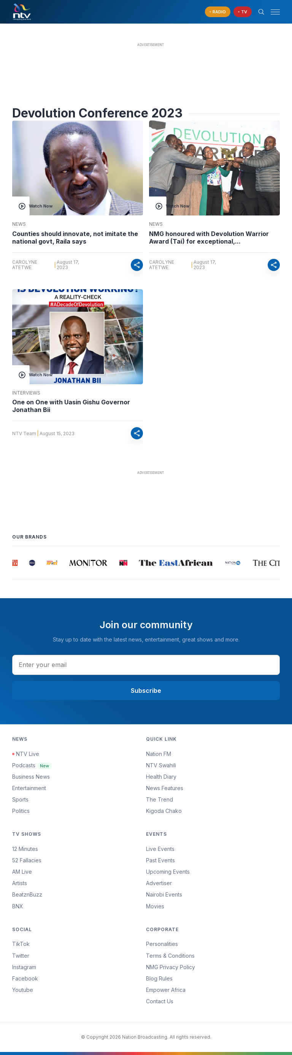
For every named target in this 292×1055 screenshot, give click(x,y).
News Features (164, 788)
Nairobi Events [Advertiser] (164, 894)
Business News (31, 776)
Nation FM (158, 754)
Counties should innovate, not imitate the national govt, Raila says (75, 237)
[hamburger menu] (275, 12)
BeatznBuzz (27, 894)
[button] (272, 12)
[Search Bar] (261, 11)
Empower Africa (166, 990)
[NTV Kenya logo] (21, 12)
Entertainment (29, 788)
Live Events (160, 849)
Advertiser (159, 883)
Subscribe (146, 690)
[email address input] (146, 665)
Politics (21, 811)
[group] (16, 563)
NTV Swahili (161, 765)
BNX (17, 906)
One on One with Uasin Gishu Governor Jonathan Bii (71, 405)
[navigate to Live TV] (242, 11)
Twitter (20, 955)
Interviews (26, 393)
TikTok (21, 944)
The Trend (159, 799)
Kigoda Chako (164, 811)
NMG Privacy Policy (170, 967)
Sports (20, 799)
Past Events (160, 860)
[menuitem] (213, 895)
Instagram (24, 967)
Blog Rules (159, 978)
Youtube (22, 990)
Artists (19, 883)
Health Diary (161, 776)
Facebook (25, 978)
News (19, 224)
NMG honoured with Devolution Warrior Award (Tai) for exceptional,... (209, 237)
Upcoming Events (168, 871)
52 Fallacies (26, 860)
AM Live (22, 871)
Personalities (162, 944)
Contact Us (159, 1001)
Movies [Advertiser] (155, 906)
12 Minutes (25, 849)
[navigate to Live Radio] (217, 11)
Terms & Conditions (170, 955)
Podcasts (32, 765)
